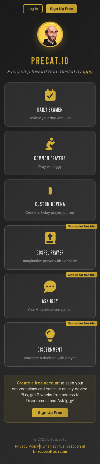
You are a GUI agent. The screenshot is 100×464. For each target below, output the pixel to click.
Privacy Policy (27, 446)
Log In (33, 9)
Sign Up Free (61, 9)
